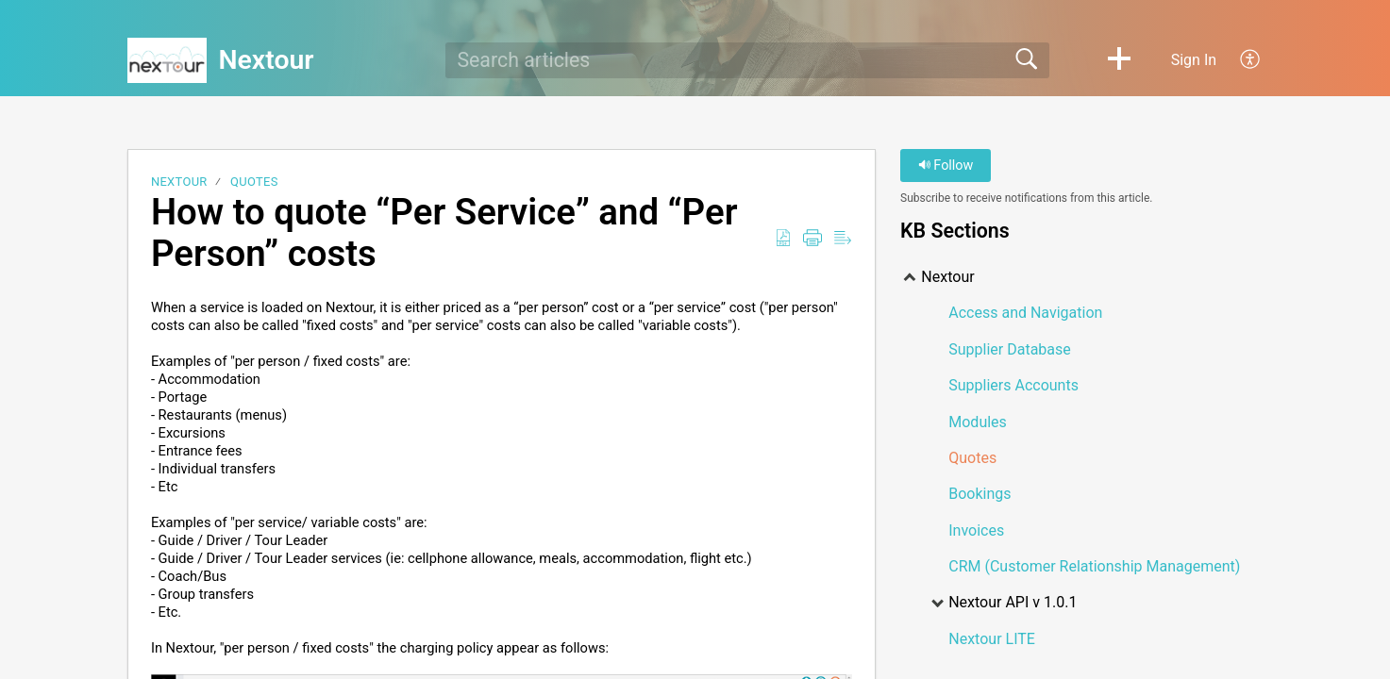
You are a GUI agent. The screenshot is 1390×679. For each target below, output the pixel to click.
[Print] (812, 238)
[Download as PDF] (783, 238)
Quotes (254, 181)
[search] (747, 60)
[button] (1119, 60)
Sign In (1193, 60)
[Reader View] (842, 238)
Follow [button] (946, 165)
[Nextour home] (167, 60)
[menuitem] (1239, 60)
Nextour (179, 181)
